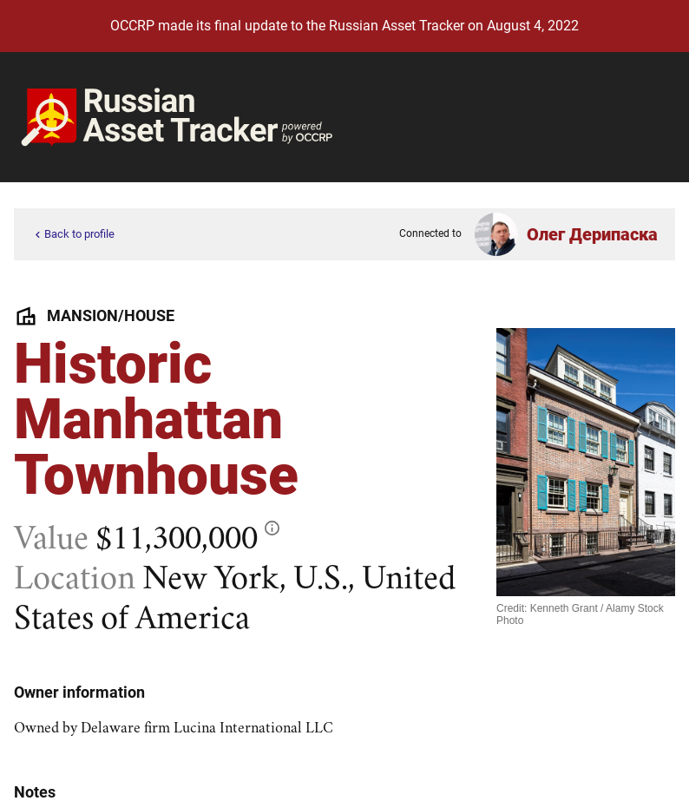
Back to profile (73, 234)
